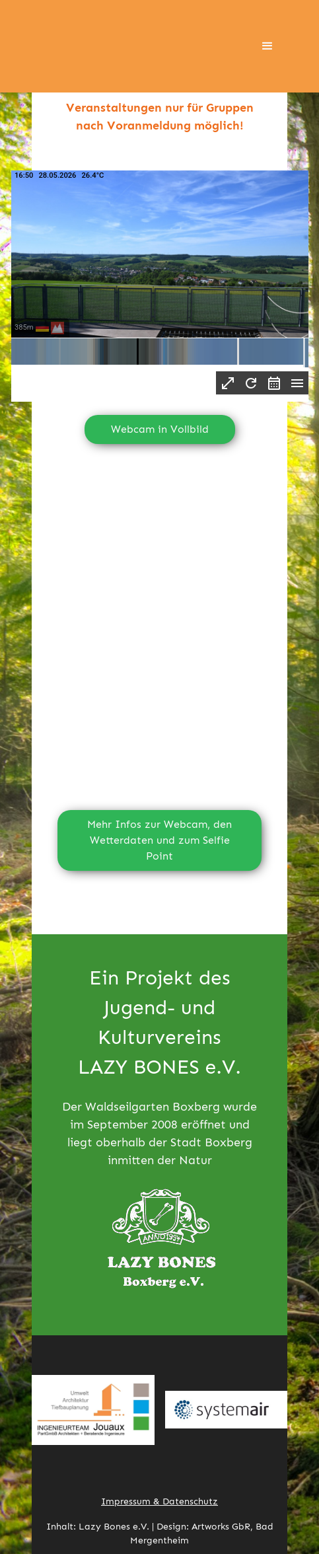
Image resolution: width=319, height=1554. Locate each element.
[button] (267, 46)
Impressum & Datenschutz (159, 1501)
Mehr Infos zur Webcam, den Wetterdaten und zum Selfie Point (159, 840)
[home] (104, 46)
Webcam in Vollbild (160, 429)
